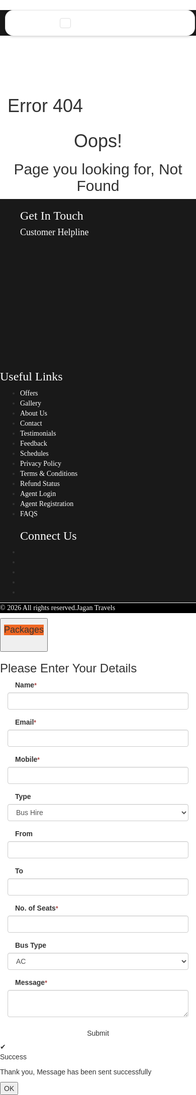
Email (25, 722)
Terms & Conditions (48, 473)
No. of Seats (36, 908)
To (19, 871)
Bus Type (30, 945)
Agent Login (38, 493)
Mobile (27, 759)
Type (23, 796)
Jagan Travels (96, 608)
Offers (29, 393)
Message (31, 982)
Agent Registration (46, 504)
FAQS (29, 514)
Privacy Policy (40, 463)
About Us (33, 413)
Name (26, 685)
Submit (98, 1033)
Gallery (30, 403)
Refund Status (40, 483)
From (24, 834)
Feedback (33, 443)
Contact (31, 423)
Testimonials (38, 433)
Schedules (34, 453)
